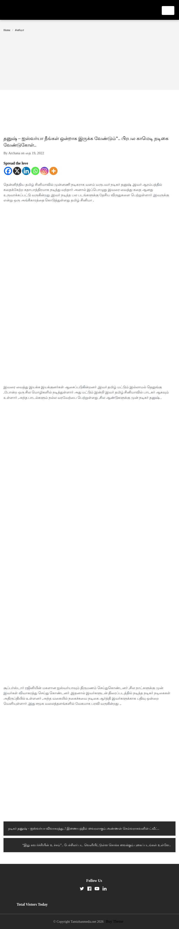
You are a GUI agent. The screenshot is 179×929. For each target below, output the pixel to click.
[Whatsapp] (35, 171)
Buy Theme (114, 921)
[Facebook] (8, 171)
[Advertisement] (89, 55)
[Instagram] (44, 171)
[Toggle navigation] (168, 10)
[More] (53, 171)
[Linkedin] (26, 171)
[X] (17, 171)
